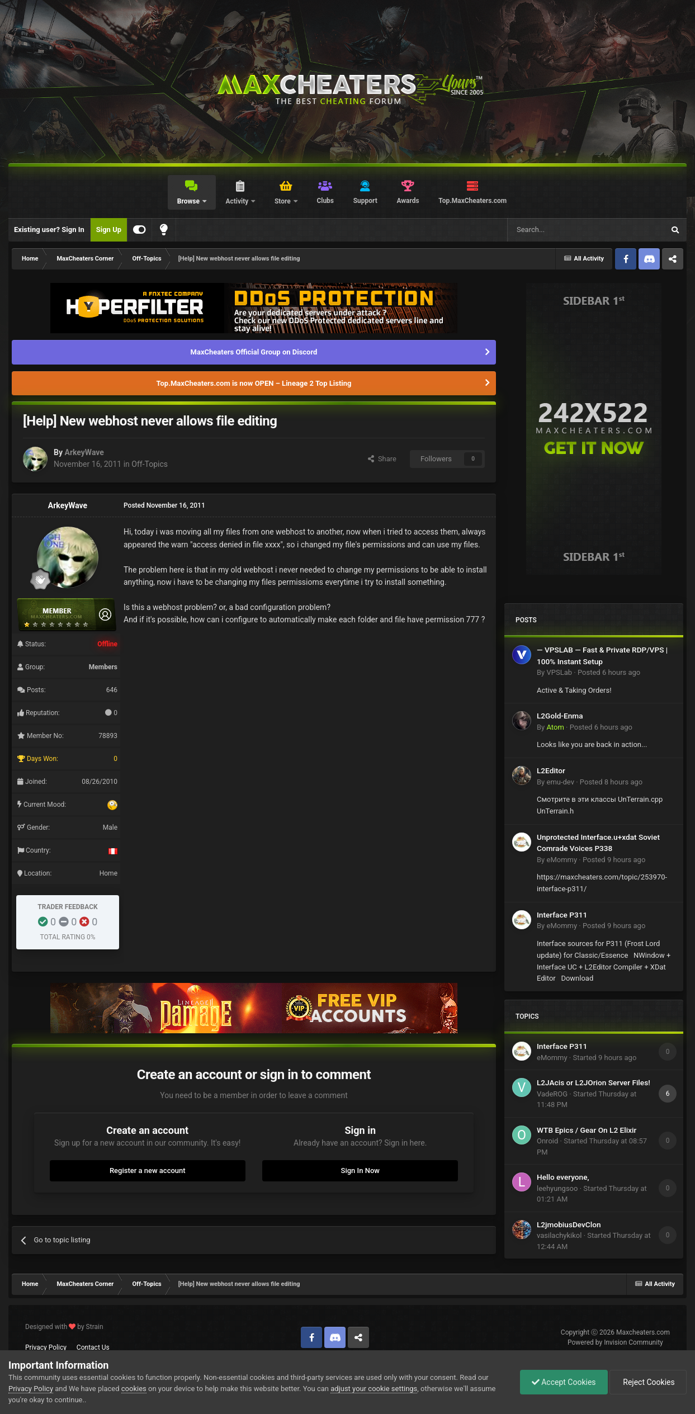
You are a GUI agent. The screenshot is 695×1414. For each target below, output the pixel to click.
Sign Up (108, 229)
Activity (237, 201)
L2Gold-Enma (560, 715)
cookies (133, 1388)
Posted (609, 672)
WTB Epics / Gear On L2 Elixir (586, 1129)
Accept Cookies (564, 1382)
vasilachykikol (559, 1235)
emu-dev (560, 782)
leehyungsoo (557, 1188)
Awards (407, 201)
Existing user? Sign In (49, 229)
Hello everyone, (563, 1176)
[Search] (559, 230)
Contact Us (93, 1347)
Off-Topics (149, 464)
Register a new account (148, 1170)
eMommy (561, 859)
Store (283, 201)
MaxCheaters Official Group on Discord (254, 352)
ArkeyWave (83, 452)
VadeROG (552, 1094)
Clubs (325, 201)
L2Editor (551, 770)
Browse (189, 201)
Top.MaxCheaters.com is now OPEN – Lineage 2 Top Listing (254, 383)
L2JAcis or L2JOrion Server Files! (593, 1082)
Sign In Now (360, 1170)
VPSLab (559, 672)
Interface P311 (562, 914)
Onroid (547, 1141)
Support (365, 201)
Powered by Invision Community (615, 1342)
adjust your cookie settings (373, 1388)
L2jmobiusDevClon (569, 1224)
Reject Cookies (648, 1382)
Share (382, 459)
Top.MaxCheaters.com (472, 201)
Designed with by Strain (64, 1327)
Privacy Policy (46, 1347)
